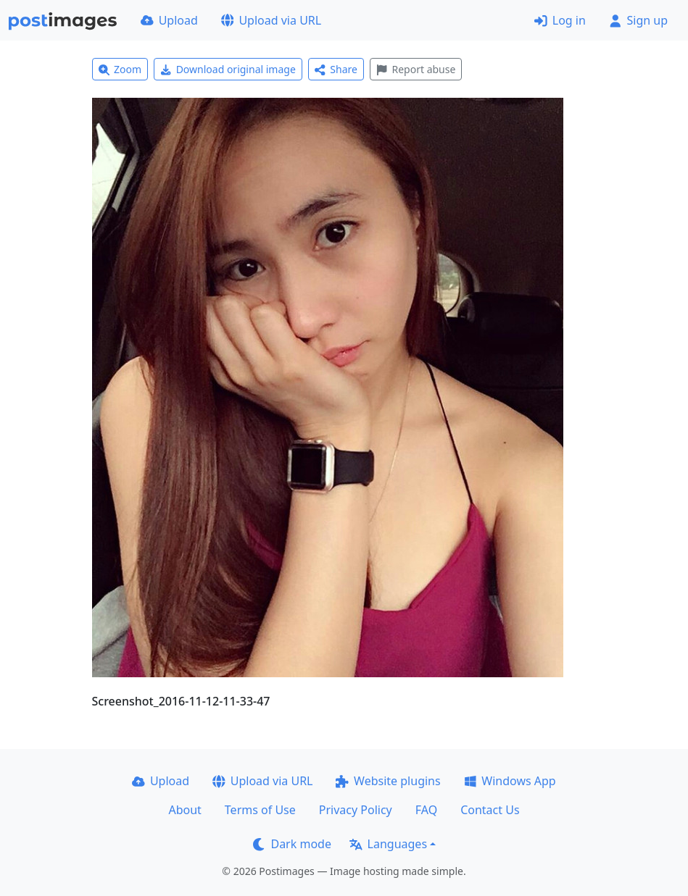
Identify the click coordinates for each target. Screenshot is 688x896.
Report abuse (415, 69)
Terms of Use (260, 810)
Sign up (638, 20)
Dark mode (292, 844)
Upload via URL (271, 20)
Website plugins (388, 781)
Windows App (510, 781)
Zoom (120, 69)
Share (336, 69)
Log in (560, 20)
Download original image (228, 69)
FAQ (426, 810)
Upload (169, 20)
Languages (388, 844)
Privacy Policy (355, 810)
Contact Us (489, 810)
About (184, 810)
